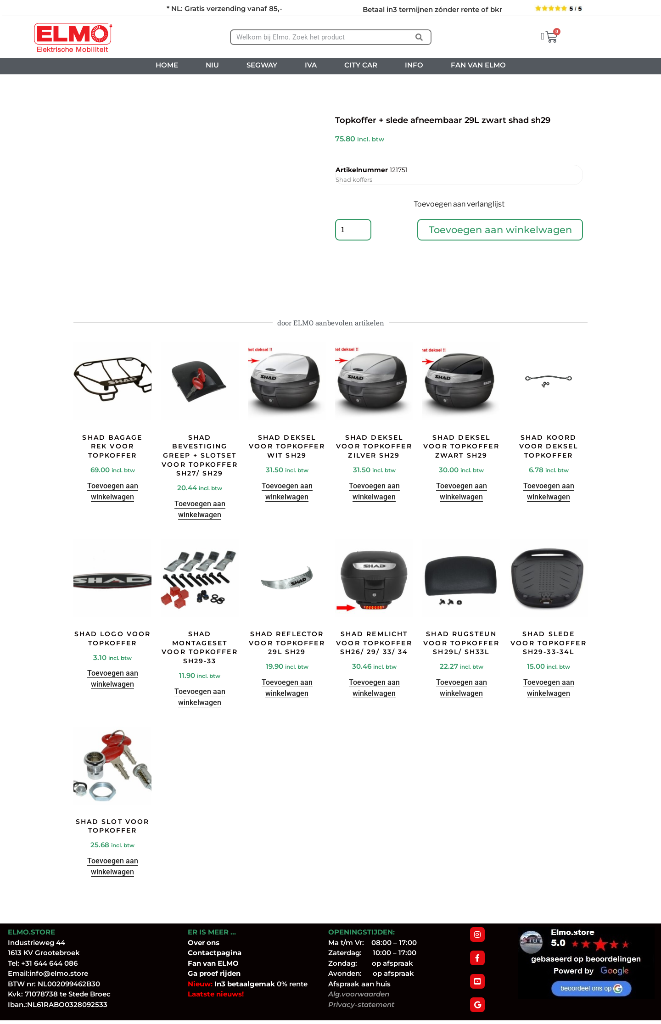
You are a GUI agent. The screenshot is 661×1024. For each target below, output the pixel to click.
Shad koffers (354, 179)
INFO (414, 65)
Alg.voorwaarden (358, 994)
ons (213, 942)
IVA (311, 65)
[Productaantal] (353, 230)
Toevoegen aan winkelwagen (500, 230)
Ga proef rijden (214, 973)
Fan (194, 963)
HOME (167, 65)
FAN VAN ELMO (478, 65)
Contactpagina (214, 952)
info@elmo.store (58, 973)
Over (197, 942)
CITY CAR (360, 65)
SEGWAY (261, 65)
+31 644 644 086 (49, 963)
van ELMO (220, 963)
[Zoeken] (419, 37)
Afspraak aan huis (359, 983)
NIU (212, 65)
